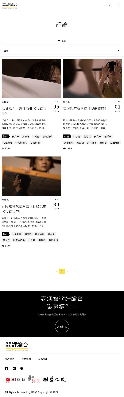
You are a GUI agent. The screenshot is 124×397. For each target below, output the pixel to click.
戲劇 (5, 136)
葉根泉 (5, 199)
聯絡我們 (26, 358)
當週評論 (35, 142)
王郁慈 (103, 142)
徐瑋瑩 (5, 102)
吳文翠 (15, 136)
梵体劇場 (92, 142)
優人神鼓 (39, 234)
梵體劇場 (7, 142)
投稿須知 (43, 358)
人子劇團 (16, 234)
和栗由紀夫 (19, 240)
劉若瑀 (87, 136)
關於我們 (9, 358)
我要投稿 (62, 326)
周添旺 (25, 136)
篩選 (62, 40)
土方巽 (31, 240)
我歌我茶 (47, 136)
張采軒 (107, 136)
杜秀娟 (67, 102)
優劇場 (51, 234)
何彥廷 (76, 136)
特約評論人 (21, 142)
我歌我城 (53, 240)
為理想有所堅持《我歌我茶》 (85, 108)
